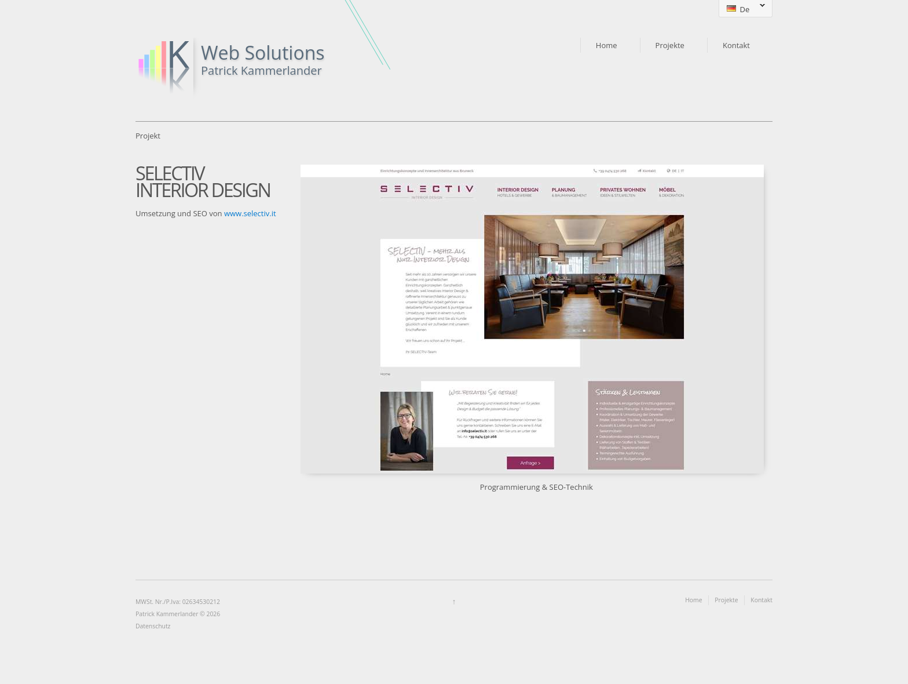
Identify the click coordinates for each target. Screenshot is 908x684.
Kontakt (736, 45)
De (742, 9)
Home (606, 45)
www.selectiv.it (250, 213)
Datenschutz (153, 626)
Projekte (670, 45)
